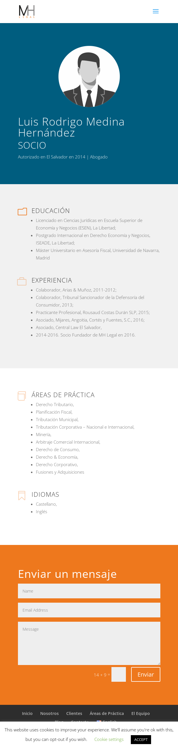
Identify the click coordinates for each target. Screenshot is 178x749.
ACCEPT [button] (141, 739)
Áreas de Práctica (107, 713)
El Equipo (140, 713)
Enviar (145, 674)
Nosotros (49, 713)
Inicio (27, 713)
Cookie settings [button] (109, 739)
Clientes (74, 713)
